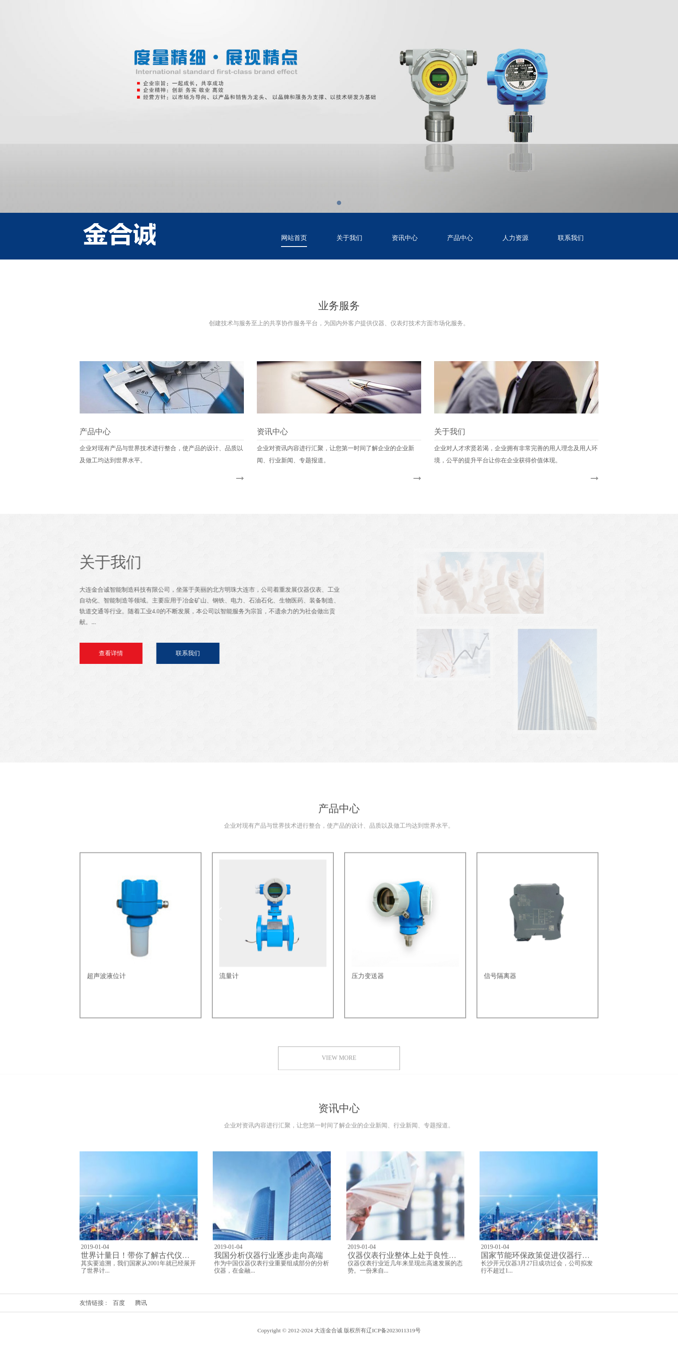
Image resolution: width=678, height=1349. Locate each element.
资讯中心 (405, 237)
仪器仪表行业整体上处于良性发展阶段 (414, 1261)
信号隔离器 (500, 981)
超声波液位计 (106, 981)
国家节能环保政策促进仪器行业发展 (543, 1261)
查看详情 (105, 653)
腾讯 (141, 1303)
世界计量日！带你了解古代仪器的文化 (147, 1261)
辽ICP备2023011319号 (393, 1336)
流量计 (229, 981)
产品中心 (460, 237)
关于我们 (349, 237)
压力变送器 (368, 981)
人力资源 (515, 237)
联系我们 (571, 237)
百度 (119, 1303)
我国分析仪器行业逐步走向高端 (268, 1261)
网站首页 (294, 237)
